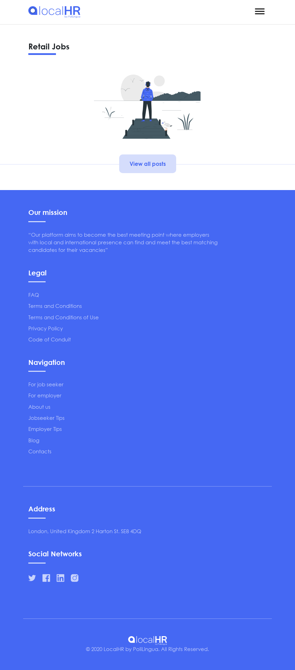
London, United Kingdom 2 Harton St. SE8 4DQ (84, 531)
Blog (33, 440)
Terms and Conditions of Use (63, 317)
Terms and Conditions (55, 305)
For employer (44, 395)
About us (39, 406)
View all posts (148, 163)
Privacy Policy (45, 328)
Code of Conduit (49, 339)
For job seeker (46, 384)
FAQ (33, 294)
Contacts (39, 451)
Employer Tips (45, 428)
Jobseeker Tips (46, 417)
